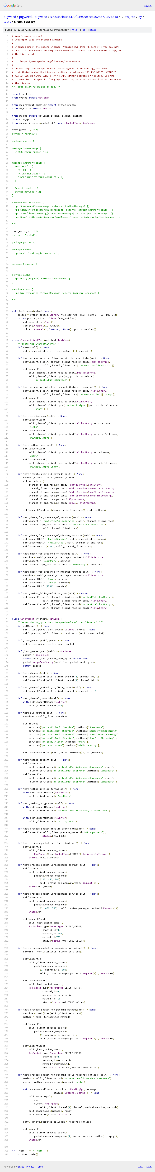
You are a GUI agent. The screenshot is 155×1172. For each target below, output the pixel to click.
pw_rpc (129, 17)
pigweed (9, 17)
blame (93, 29)
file (74, 29)
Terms (40, 1166)
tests (7, 21)
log (83, 29)
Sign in (148, 5)
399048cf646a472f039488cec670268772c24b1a (84, 17)
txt (140, 1166)
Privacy (30, 1166)
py (140, 17)
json (149, 1166)
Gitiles (20, 1166)
